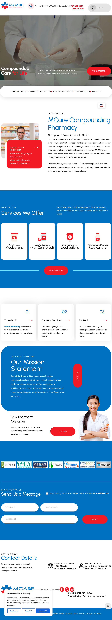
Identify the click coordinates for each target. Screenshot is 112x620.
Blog (88, 91)
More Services (56, 270)
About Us (20, 91)
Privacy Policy (102, 493)
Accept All (43, 611)
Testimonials (79, 91)
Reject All (28, 611)
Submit (94, 519)
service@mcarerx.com (65, 568)
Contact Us (96, 91)
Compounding (31, 91)
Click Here (62, 431)
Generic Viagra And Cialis (62, 91)
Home (13, 91)
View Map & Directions (95, 568)
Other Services (45, 91)
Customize (14, 611)
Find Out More (98, 71)
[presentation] (94, 506)
